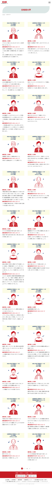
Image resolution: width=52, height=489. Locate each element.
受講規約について (28, 479)
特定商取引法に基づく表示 (41, 479)
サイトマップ (45, 481)
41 (27, 468)
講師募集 (20, 479)
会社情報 (7, 479)
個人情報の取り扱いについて (13, 481)
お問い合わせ (31, 476)
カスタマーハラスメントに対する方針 (30, 481)
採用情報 (14, 479)
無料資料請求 (20, 476)
